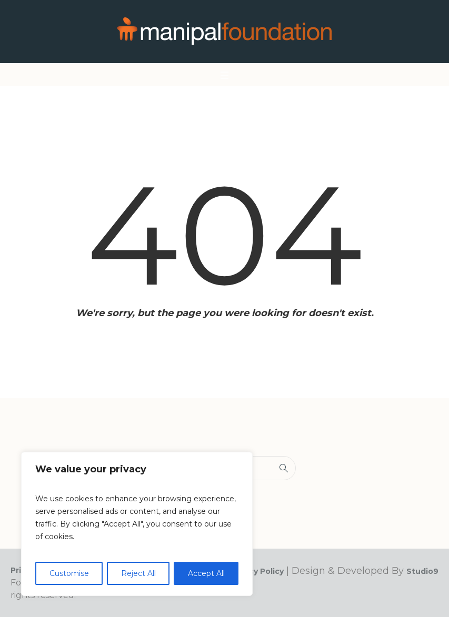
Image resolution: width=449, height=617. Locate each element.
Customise (69, 573)
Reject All (138, 573)
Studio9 (422, 571)
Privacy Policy (257, 571)
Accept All (206, 573)
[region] (137, 524)
